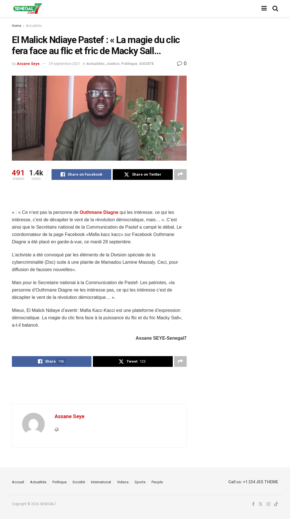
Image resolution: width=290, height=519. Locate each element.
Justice (113, 63)
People (157, 482)
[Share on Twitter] (142, 174)
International (101, 482)
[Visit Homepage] (27, 8)
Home (16, 26)
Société (78, 482)
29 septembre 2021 (64, 63)
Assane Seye (28, 63)
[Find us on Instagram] (268, 504)
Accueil (18, 482)
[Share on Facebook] (81, 174)
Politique (129, 63)
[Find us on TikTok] (276, 504)
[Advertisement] (99, 198)
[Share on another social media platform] (180, 174)
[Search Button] (275, 8)
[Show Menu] (264, 8)
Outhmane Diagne (99, 212)
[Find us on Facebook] (253, 504)
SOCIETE (146, 63)
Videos (123, 482)
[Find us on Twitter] (260, 504)
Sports (140, 482)
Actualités (34, 26)
